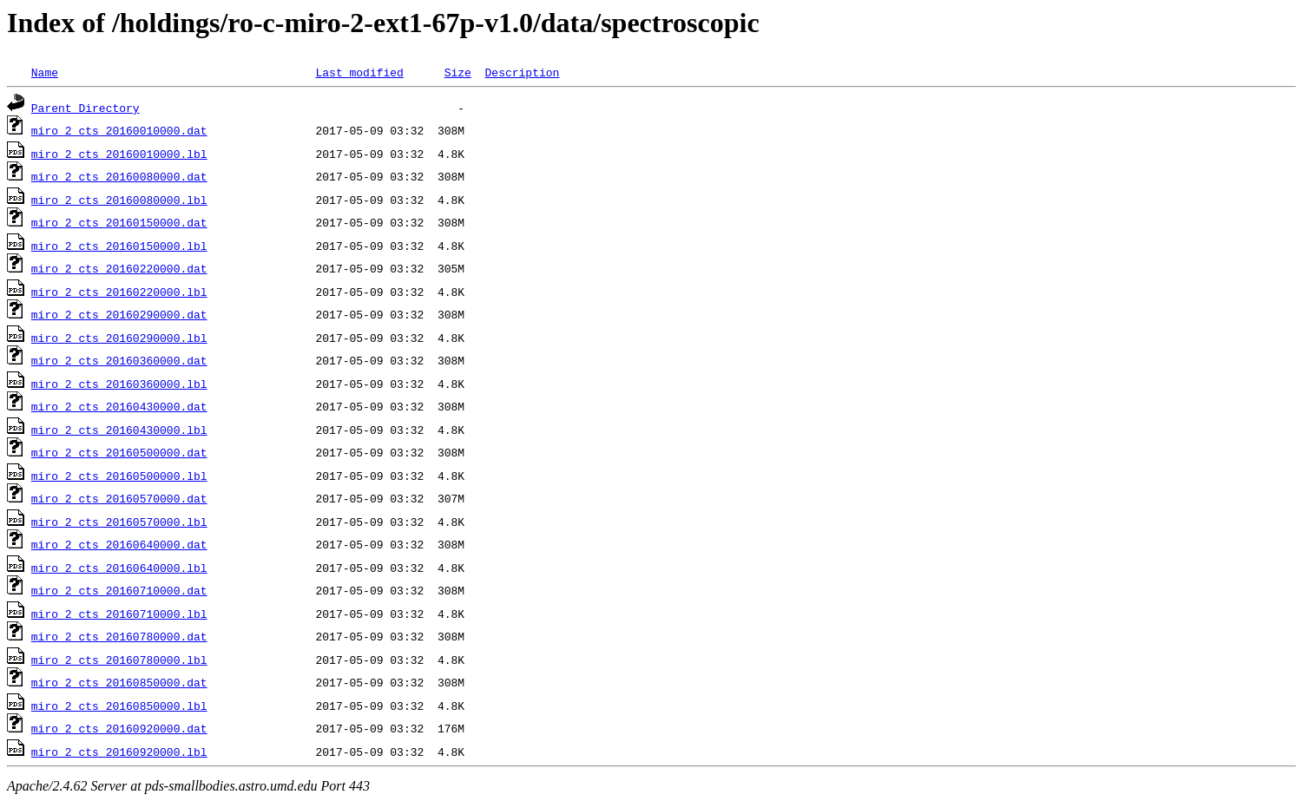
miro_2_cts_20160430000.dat (119, 406)
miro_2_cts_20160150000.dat (119, 222)
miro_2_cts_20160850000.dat (119, 682)
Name (44, 72)
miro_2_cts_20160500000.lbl (119, 475)
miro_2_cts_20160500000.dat (119, 452)
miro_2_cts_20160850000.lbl (119, 705)
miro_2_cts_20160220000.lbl (119, 291)
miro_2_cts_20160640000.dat (119, 544)
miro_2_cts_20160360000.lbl (119, 383)
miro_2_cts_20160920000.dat (119, 728)
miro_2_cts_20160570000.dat (119, 498)
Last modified (359, 72)
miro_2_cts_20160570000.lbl (119, 521)
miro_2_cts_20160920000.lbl (119, 751)
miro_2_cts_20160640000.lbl (119, 567)
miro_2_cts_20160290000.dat (119, 314)
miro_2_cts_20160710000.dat (119, 590)
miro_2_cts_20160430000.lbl (119, 429)
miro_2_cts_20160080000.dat (119, 176)
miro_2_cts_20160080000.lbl (119, 199)
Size (457, 72)
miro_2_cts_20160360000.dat (119, 360)
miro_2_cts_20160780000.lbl (119, 659)
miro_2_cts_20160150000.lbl (119, 245)
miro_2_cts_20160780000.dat (119, 636)
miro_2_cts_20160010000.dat (119, 130)
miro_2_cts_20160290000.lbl (119, 337)
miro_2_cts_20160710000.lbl (119, 613)
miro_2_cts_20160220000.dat (119, 268)
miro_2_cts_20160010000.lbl (119, 153)
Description (521, 72)
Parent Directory (85, 107)
